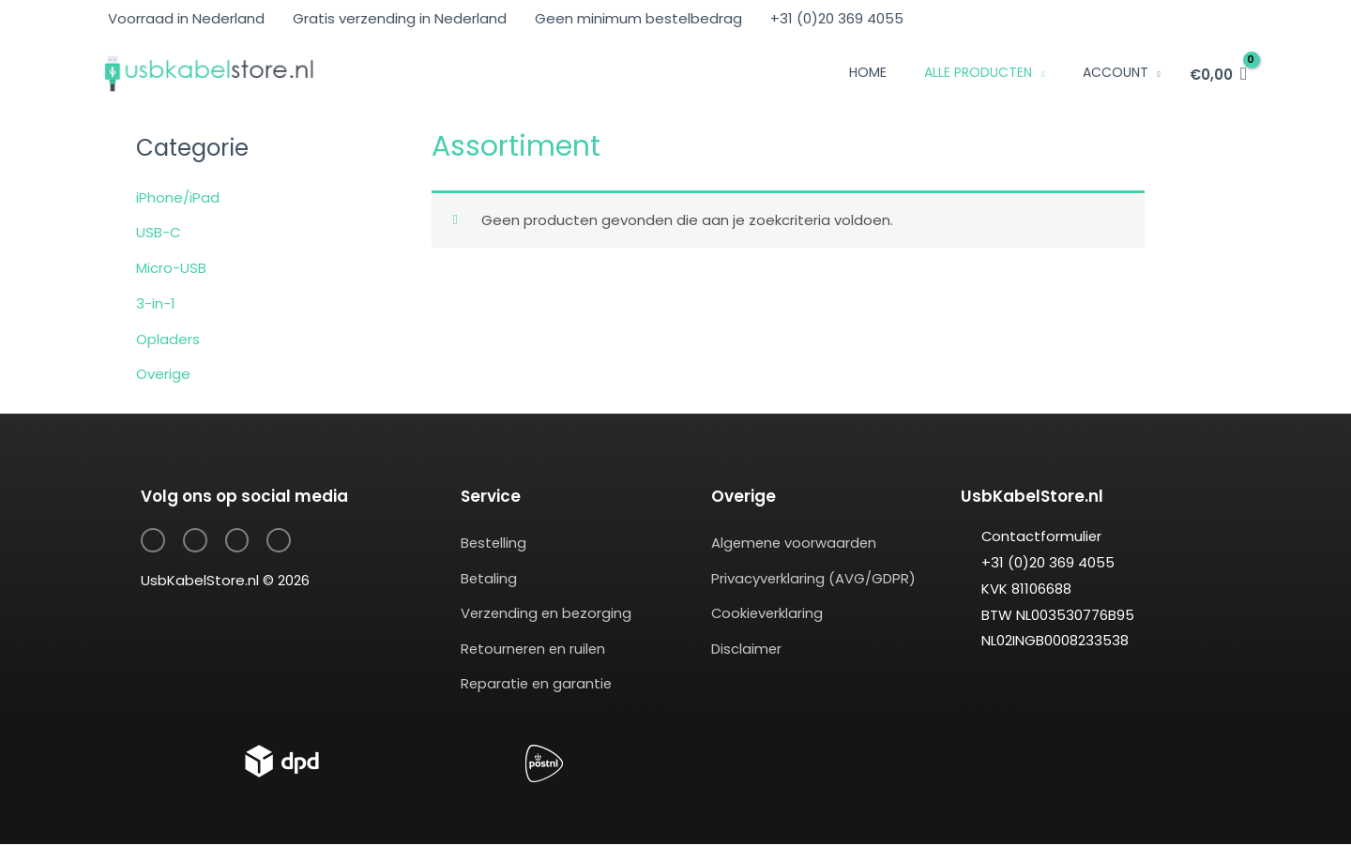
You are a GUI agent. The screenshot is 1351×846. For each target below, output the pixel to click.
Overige (163, 374)
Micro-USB (171, 268)
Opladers (168, 339)
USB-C (158, 232)
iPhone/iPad (178, 197)
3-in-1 (155, 303)
